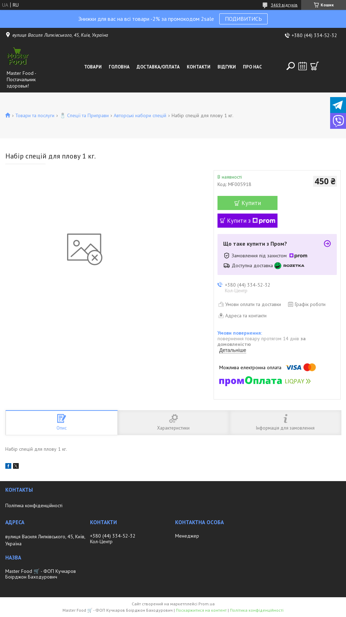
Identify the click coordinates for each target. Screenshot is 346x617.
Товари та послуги (34, 115)
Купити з (251, 220)
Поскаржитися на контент (201, 610)
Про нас (252, 67)
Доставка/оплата (158, 67)
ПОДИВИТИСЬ (243, 18)
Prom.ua (206, 603)
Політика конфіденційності (33, 505)
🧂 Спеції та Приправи (84, 115)
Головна (119, 67)
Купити (251, 203)
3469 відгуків (284, 4)
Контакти (198, 67)
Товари (93, 67)
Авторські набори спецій (140, 115)
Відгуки (226, 67)
